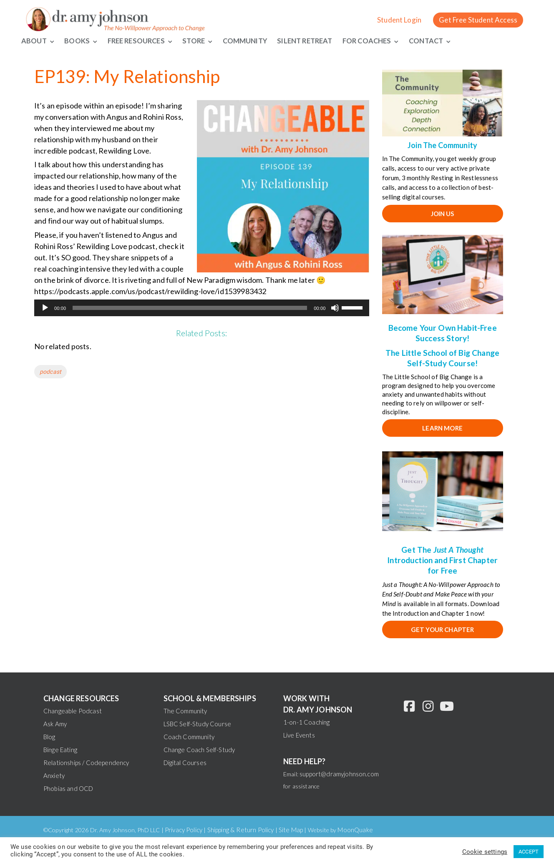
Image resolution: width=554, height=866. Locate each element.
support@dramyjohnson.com (339, 774)
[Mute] (335, 309)
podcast (50, 372)
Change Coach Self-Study (199, 750)
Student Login (399, 19)
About (33, 40)
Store (198, 40)
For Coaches (380, 40)
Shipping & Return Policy (240, 830)
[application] (201, 308)
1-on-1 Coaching (306, 722)
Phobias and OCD (68, 789)
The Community (185, 711)
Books (77, 40)
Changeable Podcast (72, 711)
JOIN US (442, 214)
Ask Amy (55, 724)
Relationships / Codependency (86, 763)
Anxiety (54, 776)
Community (251, 40)
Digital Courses (185, 763)
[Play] (45, 309)
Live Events (299, 735)
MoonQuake (355, 830)
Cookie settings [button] (484, 852)
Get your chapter (442, 630)
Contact (441, 40)
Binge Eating (60, 750)
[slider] (190, 309)
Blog (49, 737)
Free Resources (137, 40)
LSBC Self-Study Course (198, 724)
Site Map (291, 830)
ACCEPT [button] (529, 851)
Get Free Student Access (478, 19)
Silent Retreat (314, 40)
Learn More (442, 428)
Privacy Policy (183, 830)
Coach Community (189, 737)
